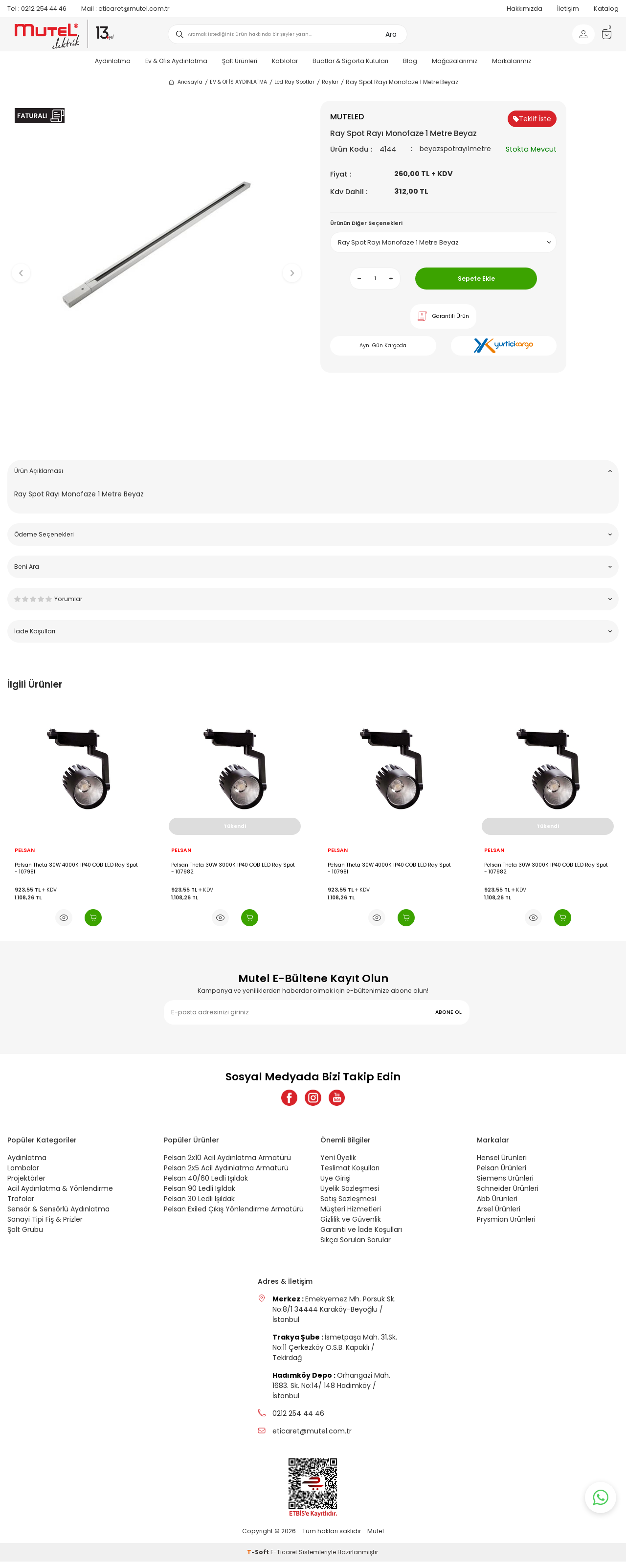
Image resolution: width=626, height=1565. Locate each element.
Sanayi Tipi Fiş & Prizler (45, 1223)
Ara (391, 34)
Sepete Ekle (476, 278)
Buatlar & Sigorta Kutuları (350, 61)
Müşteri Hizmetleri (350, 1212)
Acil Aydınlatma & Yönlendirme (60, 1192)
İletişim (568, 8)
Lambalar (23, 1171)
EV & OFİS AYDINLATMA (238, 82)
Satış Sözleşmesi (348, 1202)
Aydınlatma (113, 61)
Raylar (330, 82)
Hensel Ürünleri (502, 1161)
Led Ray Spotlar (294, 82)
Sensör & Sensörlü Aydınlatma (58, 1212)
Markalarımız (511, 61)
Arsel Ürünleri (498, 1212)
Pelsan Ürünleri (501, 1171)
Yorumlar (313, 599)
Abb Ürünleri (497, 1202)
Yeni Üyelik (338, 1161)
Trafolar (20, 1202)
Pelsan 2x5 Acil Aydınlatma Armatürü (226, 1171)
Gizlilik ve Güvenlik (350, 1223)
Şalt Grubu (25, 1233)
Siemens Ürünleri (505, 1181)
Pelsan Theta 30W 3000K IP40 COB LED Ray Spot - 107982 (233, 868)
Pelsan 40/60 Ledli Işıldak (206, 1181)
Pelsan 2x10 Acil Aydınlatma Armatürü (227, 1161)
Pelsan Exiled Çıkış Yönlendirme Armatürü (234, 1212)
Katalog (606, 8)
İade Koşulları (313, 631)
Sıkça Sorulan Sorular (355, 1243)
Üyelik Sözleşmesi (349, 1192)
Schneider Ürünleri (507, 1192)
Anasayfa (185, 82)
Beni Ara (313, 566)
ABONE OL (448, 1012)
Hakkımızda (524, 8)
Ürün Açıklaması (313, 471)
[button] (156, 437)
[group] (156, 265)
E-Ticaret (283, 1555)
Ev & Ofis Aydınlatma (176, 61)
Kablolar (285, 61)
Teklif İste (532, 119)
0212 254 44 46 (37, 8)
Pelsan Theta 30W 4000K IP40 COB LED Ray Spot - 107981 (76, 868)
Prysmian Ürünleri (506, 1223)
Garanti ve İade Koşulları (361, 1233)
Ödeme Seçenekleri (313, 534)
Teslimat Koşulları (350, 1171)
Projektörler (26, 1181)
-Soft (258, 1555)
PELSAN (25, 850)
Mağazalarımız (454, 61)
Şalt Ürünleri (239, 61)
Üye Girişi (335, 1181)
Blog (410, 61)
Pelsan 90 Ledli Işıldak (199, 1192)
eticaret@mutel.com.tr (125, 8)
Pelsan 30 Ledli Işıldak (199, 1202)
